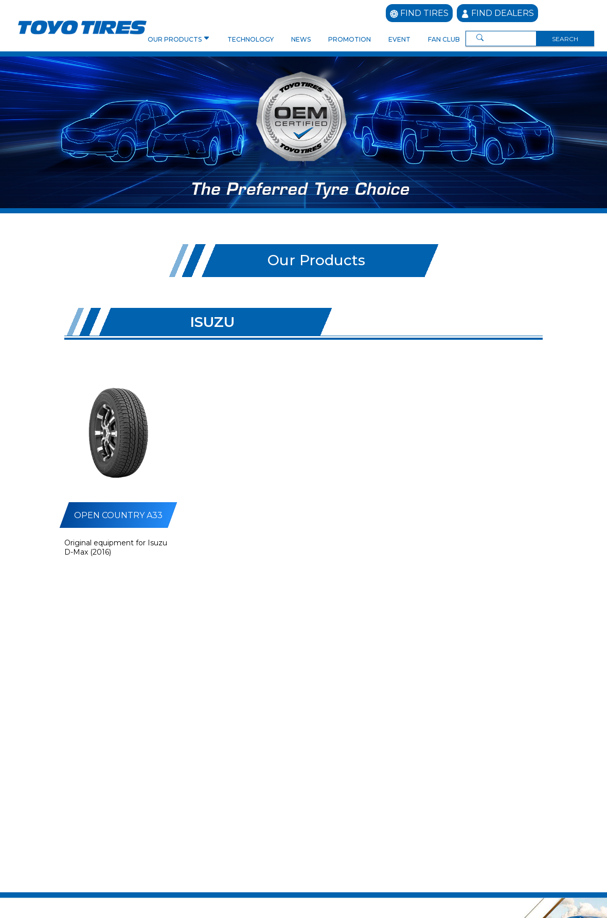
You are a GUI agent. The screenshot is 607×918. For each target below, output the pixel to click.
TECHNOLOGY (250, 39)
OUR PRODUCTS (175, 39)
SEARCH (565, 39)
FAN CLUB (444, 39)
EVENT (399, 39)
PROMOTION (349, 39)
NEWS (301, 39)
